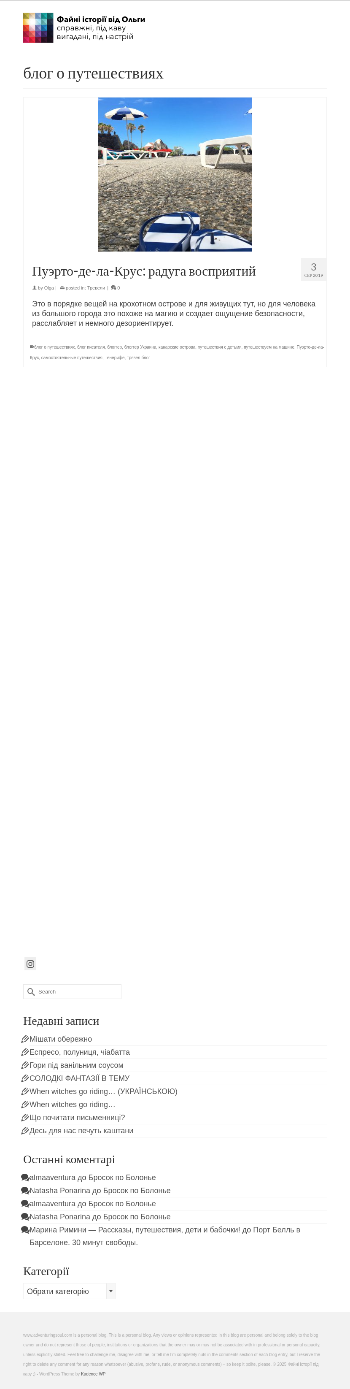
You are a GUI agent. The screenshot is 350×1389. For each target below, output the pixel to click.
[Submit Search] (29, 991)
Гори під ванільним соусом (77, 1065)
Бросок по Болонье (122, 1177)
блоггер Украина (140, 347)
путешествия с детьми (220, 347)
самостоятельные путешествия (71, 357)
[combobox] (69, 1291)
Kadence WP (93, 1374)
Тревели (96, 287)
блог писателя (91, 347)
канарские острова (177, 347)
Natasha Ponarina (60, 1190)
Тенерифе (114, 357)
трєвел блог (138, 357)
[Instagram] (30, 963)
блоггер (114, 347)
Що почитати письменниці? (77, 1117)
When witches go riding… (73, 1104)
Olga (49, 287)
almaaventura (52, 1177)
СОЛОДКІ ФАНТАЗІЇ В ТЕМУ (79, 1078)
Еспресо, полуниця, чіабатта (80, 1052)
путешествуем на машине (269, 347)
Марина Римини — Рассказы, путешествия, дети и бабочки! (135, 1230)
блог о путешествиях (54, 347)
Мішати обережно (61, 1039)
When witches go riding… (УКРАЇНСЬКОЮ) (104, 1091)
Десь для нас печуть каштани (81, 1130)
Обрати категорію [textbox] (58, 1291)
